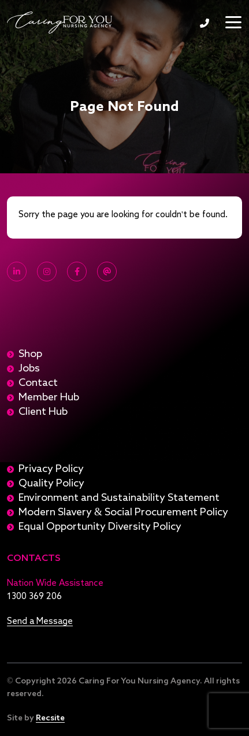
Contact (38, 383)
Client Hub (43, 412)
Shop (30, 354)
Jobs (29, 368)
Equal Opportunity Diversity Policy (99, 527)
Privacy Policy (51, 469)
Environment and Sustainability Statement (119, 498)
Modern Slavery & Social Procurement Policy (123, 512)
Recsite (50, 718)
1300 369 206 (204, 23)
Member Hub (48, 397)
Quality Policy (51, 483)
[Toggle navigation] (233, 22)
